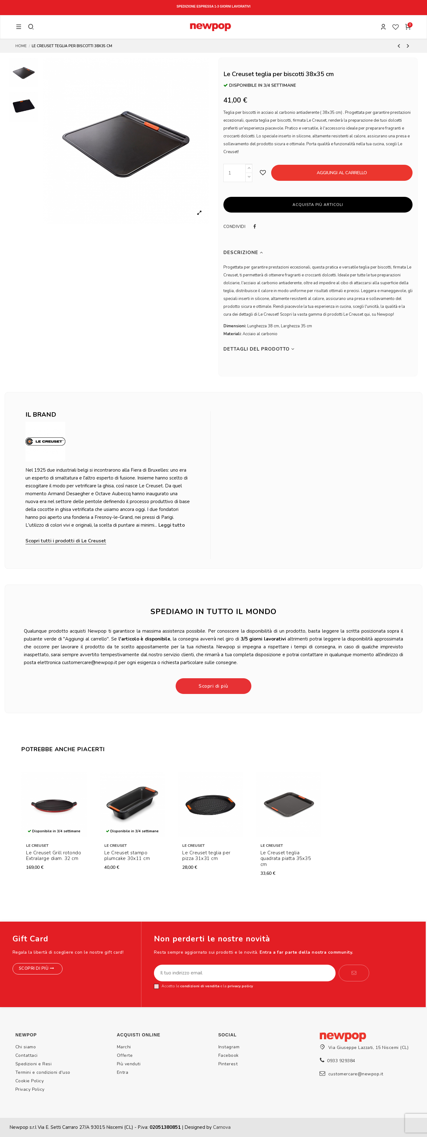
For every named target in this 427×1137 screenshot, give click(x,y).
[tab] (318, 252)
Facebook (228, 1055)
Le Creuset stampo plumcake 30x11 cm (127, 856)
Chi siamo (25, 1047)
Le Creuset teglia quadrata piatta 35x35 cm (285, 859)
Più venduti (129, 1064)
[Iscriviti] (354, 973)
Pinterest (228, 1064)
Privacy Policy (30, 1089)
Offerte (125, 1055)
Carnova (222, 1127)
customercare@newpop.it (355, 1074)
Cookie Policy (29, 1081)
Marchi (124, 1047)
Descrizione (243, 252)
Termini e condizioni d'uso (42, 1072)
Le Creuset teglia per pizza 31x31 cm (206, 856)
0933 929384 (341, 1061)
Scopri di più (213, 686)
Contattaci (26, 1055)
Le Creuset (37, 845)
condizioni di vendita (199, 986)
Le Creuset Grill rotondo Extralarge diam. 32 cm (53, 856)
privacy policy (240, 986)
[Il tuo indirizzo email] (244, 973)
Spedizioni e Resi (33, 1064)
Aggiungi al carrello (342, 173)
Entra (123, 1072)
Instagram (229, 1047)
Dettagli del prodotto (259, 349)
